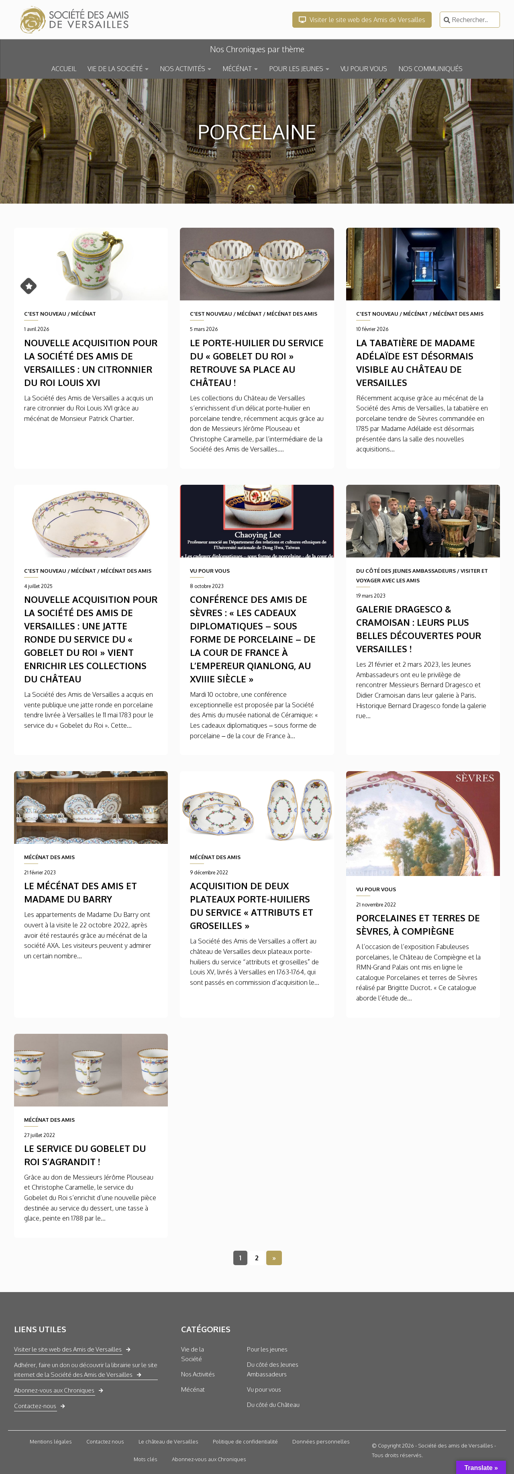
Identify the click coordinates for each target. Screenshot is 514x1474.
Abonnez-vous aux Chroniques (54, 1390)
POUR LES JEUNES (296, 69)
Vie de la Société (192, 1354)
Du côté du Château (273, 1405)
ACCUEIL (63, 69)
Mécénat (193, 1389)
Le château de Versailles (168, 1441)
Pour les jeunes (267, 1349)
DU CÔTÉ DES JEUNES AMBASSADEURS (406, 571)
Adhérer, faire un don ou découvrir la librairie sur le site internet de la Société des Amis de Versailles (85, 1369)
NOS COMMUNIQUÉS (430, 69)
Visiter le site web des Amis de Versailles (362, 20)
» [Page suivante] (274, 1258)
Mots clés (145, 1459)
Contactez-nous (35, 1406)
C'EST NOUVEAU (45, 313)
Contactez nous (105, 1441)
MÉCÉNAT (237, 69)
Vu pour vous (264, 1389)
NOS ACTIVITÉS (182, 69)
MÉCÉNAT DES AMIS (292, 313)
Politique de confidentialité (245, 1441)
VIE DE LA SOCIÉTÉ (115, 69)
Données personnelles (321, 1441)
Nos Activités (198, 1374)
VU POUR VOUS (364, 69)
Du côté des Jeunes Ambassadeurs (272, 1369)
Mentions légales (51, 1441)
